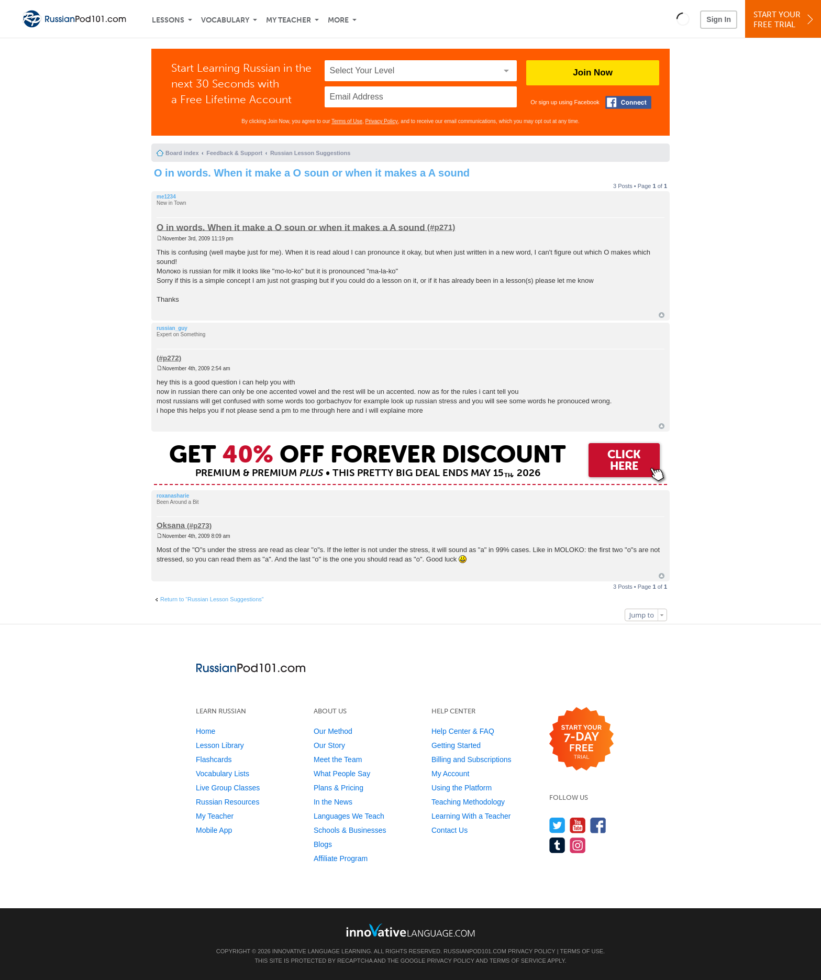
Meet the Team (338, 759)
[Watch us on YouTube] (578, 825)
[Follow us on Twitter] (557, 825)
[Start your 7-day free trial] (581, 739)
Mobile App (214, 830)
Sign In (718, 19)
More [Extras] (338, 20)
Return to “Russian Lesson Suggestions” (212, 599)
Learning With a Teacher (471, 816)
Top (661, 315)
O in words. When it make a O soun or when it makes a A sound (312, 173)
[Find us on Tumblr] (557, 845)
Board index (182, 153)
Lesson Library (220, 745)
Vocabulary (225, 20)
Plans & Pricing (338, 788)
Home (205, 731)
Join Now (593, 73)
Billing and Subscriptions (471, 759)
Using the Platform (461, 788)
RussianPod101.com (474, 951)
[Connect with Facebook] (628, 102)
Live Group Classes (228, 788)
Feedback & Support (234, 153)
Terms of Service (518, 960)
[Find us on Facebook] (598, 825)
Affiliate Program (341, 858)
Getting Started (456, 745)
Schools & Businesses (350, 830)
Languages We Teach (349, 816)
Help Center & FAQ (462, 731)
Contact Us (449, 830)
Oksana (171, 525)
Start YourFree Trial (784, 19)
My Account (450, 773)
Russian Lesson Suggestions (310, 153)
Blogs (323, 844)
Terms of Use (346, 121)
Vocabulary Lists (222, 773)
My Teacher (288, 20)
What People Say (342, 773)
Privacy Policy (381, 121)
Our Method (333, 731)
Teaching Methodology (468, 802)
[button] (683, 19)
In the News (333, 802)
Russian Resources (227, 802)
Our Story (329, 745)
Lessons (168, 20)
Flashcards (213, 759)
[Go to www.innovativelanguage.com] (410, 930)
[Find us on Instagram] (578, 845)
